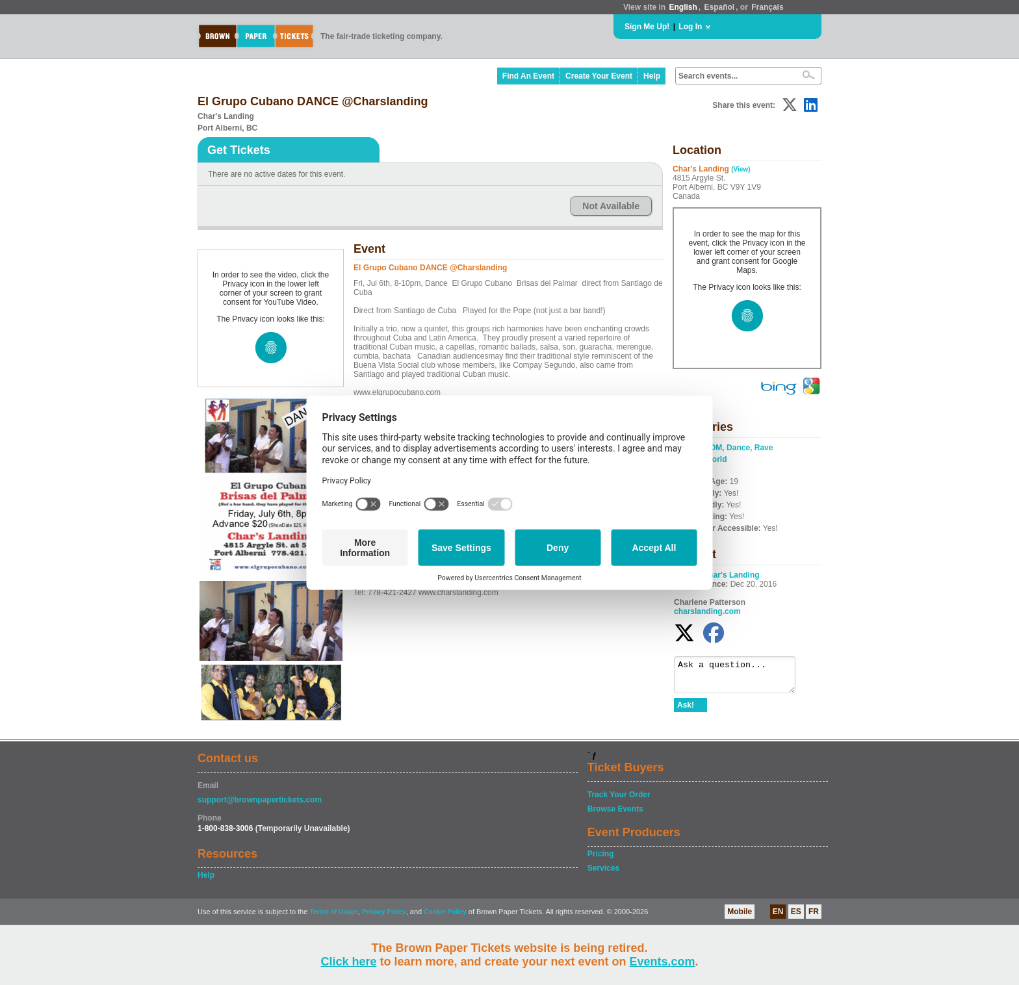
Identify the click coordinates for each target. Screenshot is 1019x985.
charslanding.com (707, 611)
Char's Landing (731, 575)
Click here (348, 961)
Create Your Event (598, 76)
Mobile (739, 911)
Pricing (600, 853)
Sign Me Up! (647, 26)
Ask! (685, 710)
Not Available (610, 206)
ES (796, 911)
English (683, 7)
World (716, 459)
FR (813, 911)
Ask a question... (741, 677)
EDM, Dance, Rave (739, 447)
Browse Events (615, 808)
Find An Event (528, 76)
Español (719, 7)
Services (603, 868)
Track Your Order (619, 794)
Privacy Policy (384, 911)
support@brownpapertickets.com (260, 799)
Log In (690, 26)
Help (651, 76)
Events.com (662, 961)
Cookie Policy (445, 911)
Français (767, 7)
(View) (740, 169)
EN (778, 911)
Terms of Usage (333, 911)
